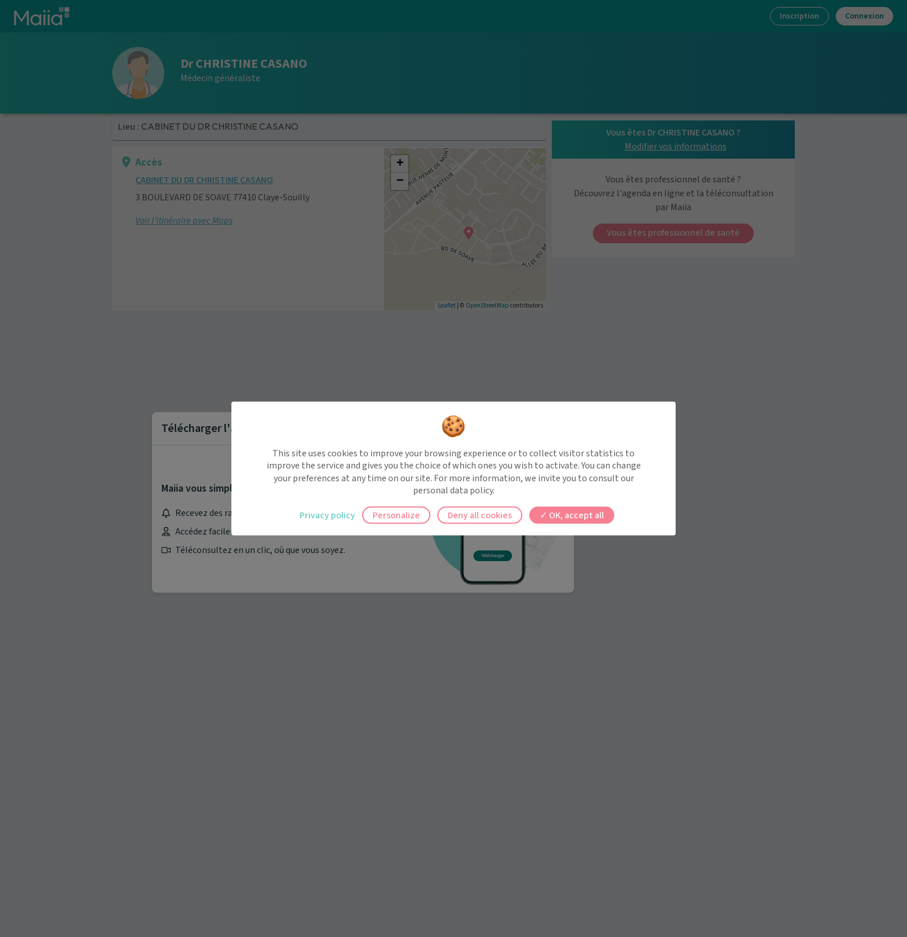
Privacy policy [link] (327, 515)
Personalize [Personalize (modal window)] (396, 514)
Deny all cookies (480, 514)
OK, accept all (572, 514)
